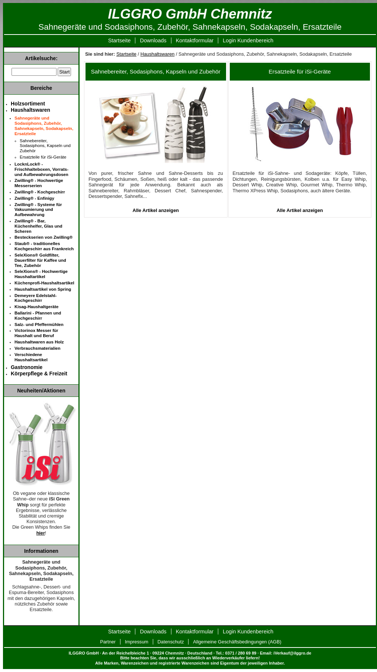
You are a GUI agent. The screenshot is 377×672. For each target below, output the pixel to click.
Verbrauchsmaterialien (37, 348)
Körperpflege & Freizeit (39, 373)
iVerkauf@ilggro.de (293, 653)
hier (40, 533)
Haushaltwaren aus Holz (39, 342)
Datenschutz (171, 642)
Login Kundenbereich (248, 40)
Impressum (136, 642)
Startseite (119, 40)
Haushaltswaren (158, 54)
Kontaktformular (195, 40)
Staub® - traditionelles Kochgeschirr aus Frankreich (44, 246)
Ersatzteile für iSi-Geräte (300, 71)
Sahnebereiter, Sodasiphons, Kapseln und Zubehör (155, 71)
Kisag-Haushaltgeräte (36, 306)
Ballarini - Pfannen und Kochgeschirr (37, 315)
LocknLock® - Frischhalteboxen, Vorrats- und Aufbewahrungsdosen (41, 169)
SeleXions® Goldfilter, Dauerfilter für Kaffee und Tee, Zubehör (40, 260)
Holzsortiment (28, 104)
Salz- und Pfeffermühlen (39, 324)
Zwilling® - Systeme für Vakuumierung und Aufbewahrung (38, 209)
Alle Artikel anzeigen (155, 210)
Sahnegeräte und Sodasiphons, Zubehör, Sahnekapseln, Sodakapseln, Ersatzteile (43, 126)
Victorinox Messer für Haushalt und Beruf (36, 333)
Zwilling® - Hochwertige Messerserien (38, 183)
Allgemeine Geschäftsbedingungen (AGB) (237, 642)
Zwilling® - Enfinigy (34, 198)
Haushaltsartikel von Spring (42, 289)
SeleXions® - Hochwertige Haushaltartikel (41, 274)
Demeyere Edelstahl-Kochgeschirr (35, 298)
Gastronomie (26, 367)
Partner (108, 642)
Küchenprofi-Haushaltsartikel (44, 283)
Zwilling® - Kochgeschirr (39, 192)
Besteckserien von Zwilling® (43, 237)
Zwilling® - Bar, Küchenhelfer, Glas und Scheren (38, 226)
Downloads (153, 40)
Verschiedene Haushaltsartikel (31, 357)
